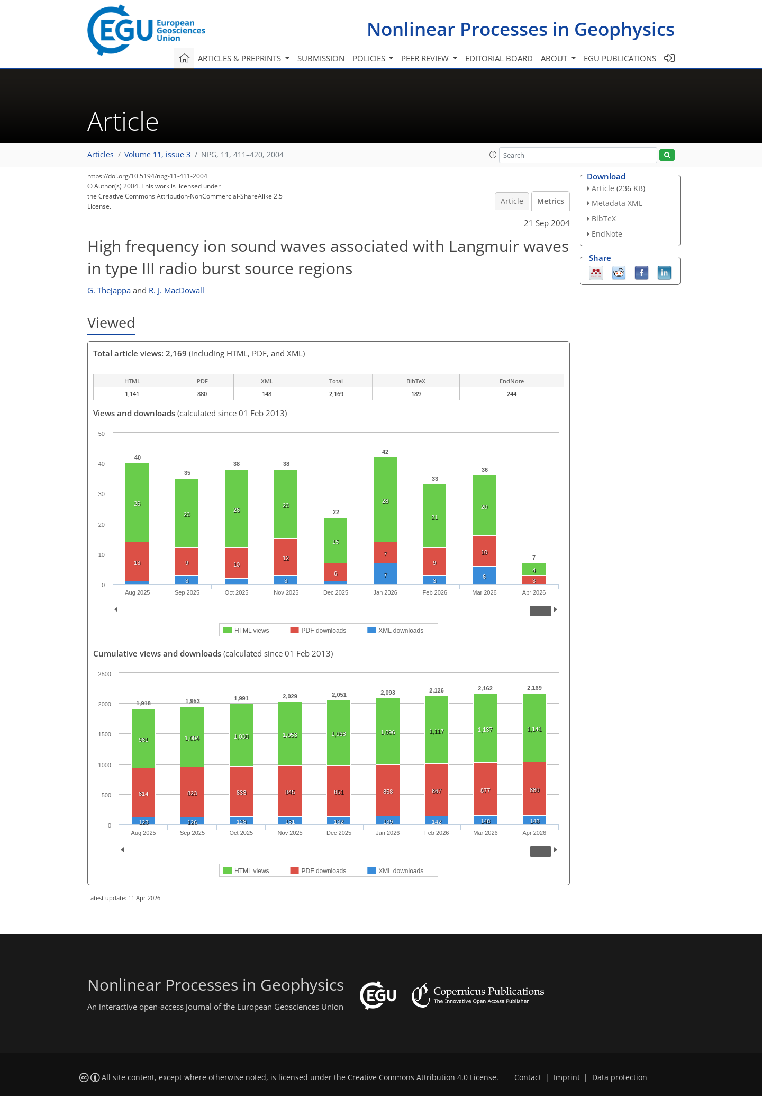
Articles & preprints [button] (240, 58)
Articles (100, 154)
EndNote (607, 234)
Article (512, 201)
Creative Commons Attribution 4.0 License (422, 1077)
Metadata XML (617, 203)
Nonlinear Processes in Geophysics (521, 28)
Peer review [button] (426, 58)
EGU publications (620, 58)
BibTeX (604, 218)
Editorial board (499, 58)
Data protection (619, 1077)
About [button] (555, 58)
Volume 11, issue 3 (157, 154)
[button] (493, 154)
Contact (527, 1077)
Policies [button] (369, 58)
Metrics (550, 201)
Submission (320, 58)
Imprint (567, 1077)
